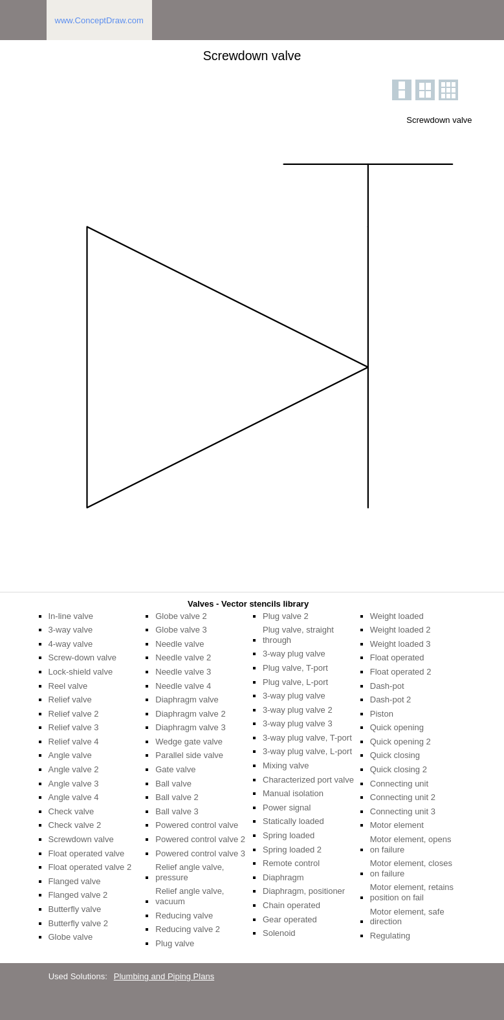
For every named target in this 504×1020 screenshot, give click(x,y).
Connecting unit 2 (402, 797)
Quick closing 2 (398, 769)
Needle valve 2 (183, 657)
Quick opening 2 (400, 741)
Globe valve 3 (181, 630)
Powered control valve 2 (200, 839)
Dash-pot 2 (390, 699)
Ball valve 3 (176, 811)
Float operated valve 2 (90, 867)
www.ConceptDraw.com (99, 20)
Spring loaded (288, 835)
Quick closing (395, 755)
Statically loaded (293, 821)
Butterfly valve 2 (79, 923)
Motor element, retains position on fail (412, 892)
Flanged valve (75, 881)
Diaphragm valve (187, 699)
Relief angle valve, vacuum (189, 896)
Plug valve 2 (286, 616)
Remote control (291, 863)
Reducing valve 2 (187, 929)
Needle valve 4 (183, 686)
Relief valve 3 (74, 727)
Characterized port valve (308, 780)
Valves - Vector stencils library (248, 604)
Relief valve (70, 699)
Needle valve (179, 644)
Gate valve (175, 769)
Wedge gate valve (189, 741)
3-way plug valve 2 (298, 710)
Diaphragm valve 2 (190, 714)
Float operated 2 (401, 672)
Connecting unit (399, 783)
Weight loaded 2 (400, 630)
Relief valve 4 (74, 741)
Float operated (397, 657)
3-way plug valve (294, 653)
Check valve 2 (75, 825)
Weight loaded (397, 616)
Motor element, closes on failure (411, 868)
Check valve (71, 811)
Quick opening (397, 727)
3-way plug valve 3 (298, 723)
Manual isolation (293, 793)
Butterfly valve (75, 909)
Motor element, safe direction (407, 917)
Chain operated (291, 905)
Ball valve (173, 783)
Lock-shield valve (81, 672)
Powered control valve (196, 825)
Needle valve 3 (183, 672)
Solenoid (279, 933)
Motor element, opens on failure (411, 844)
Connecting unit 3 (402, 811)
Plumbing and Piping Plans (164, 976)
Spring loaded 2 (292, 849)
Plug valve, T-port (295, 668)
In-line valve (71, 616)
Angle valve (70, 755)
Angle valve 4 (74, 797)
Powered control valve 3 (200, 853)
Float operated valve (87, 853)
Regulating (390, 935)
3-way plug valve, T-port (307, 738)
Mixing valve (286, 765)
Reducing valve (184, 915)
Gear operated (290, 919)
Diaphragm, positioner (304, 891)
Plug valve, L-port (295, 682)
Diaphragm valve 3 (190, 727)
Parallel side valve (189, 755)
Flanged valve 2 (78, 895)
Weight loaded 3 (400, 644)
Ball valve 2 (176, 797)
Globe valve (71, 937)
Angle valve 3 (74, 783)
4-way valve (71, 644)
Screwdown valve (81, 839)
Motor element (397, 825)
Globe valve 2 (181, 616)
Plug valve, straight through (298, 635)
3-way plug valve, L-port (307, 751)
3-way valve (71, 630)
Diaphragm (283, 877)
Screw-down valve (83, 657)
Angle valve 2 (74, 769)
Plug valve (174, 943)
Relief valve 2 (74, 714)
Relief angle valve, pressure (189, 872)
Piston (381, 714)
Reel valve (68, 686)
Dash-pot (387, 686)
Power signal (287, 807)
